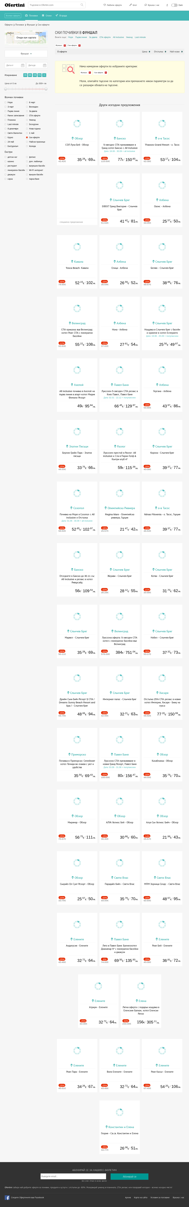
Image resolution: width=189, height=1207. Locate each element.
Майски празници (37, 142)
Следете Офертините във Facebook (27, 1197)
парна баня (34, 179)
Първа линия (13, 111)
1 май (31, 133)
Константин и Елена (121, 1127)
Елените (79, 939)
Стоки (47, 16)
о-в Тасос (164, 138)
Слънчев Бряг (121, 200)
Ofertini (15, 5)
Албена (164, 200)
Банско (121, 138)
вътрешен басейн (37, 166)
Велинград (79, 323)
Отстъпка (160, 51)
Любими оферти (112, 5)
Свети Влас (121, 877)
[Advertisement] (77, 193)
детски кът (12, 157)
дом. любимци (35, 161)
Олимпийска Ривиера (121, 508)
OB (25, 75)
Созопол (78, 508)
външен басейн (36, 174)
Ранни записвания (16, 115)
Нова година (35, 128)
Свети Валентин (15, 133)
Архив (128, 1197)
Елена (142, 1001)
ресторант (12, 166)
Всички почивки (14, 97)
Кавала (78, 261)
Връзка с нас (151, 5)
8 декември (13, 128)
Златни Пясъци (78, 446)
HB (34, 75)
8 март (32, 102)
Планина (12, 120)
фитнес (32, 157)
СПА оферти (34, 115)
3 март (11, 107)
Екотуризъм (13, 146)
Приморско (78, 754)
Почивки (31, 16)
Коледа (32, 146)
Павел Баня (121, 384)
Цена (146, 51)
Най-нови (176, 51)
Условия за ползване (160, 1197)
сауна (10, 179)
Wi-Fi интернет (36, 170)
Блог (133, 5)
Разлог (121, 446)
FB (39, 75)
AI (44, 75)
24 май (11, 142)
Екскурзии (33, 124)
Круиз (10, 137)
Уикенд (32, 120)
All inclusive (118, 37)
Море (10, 102)
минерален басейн (16, 170)
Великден (33, 107)
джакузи (11, 174)
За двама (33, 111)
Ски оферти (34, 137)
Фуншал (26, 53)
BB (30, 75)
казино (11, 161)
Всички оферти (13, 15)
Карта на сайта (140, 1197)
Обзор (79, 138)
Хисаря (163, 693)
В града (61, 16)
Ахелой (78, 384)
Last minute (13, 124)
